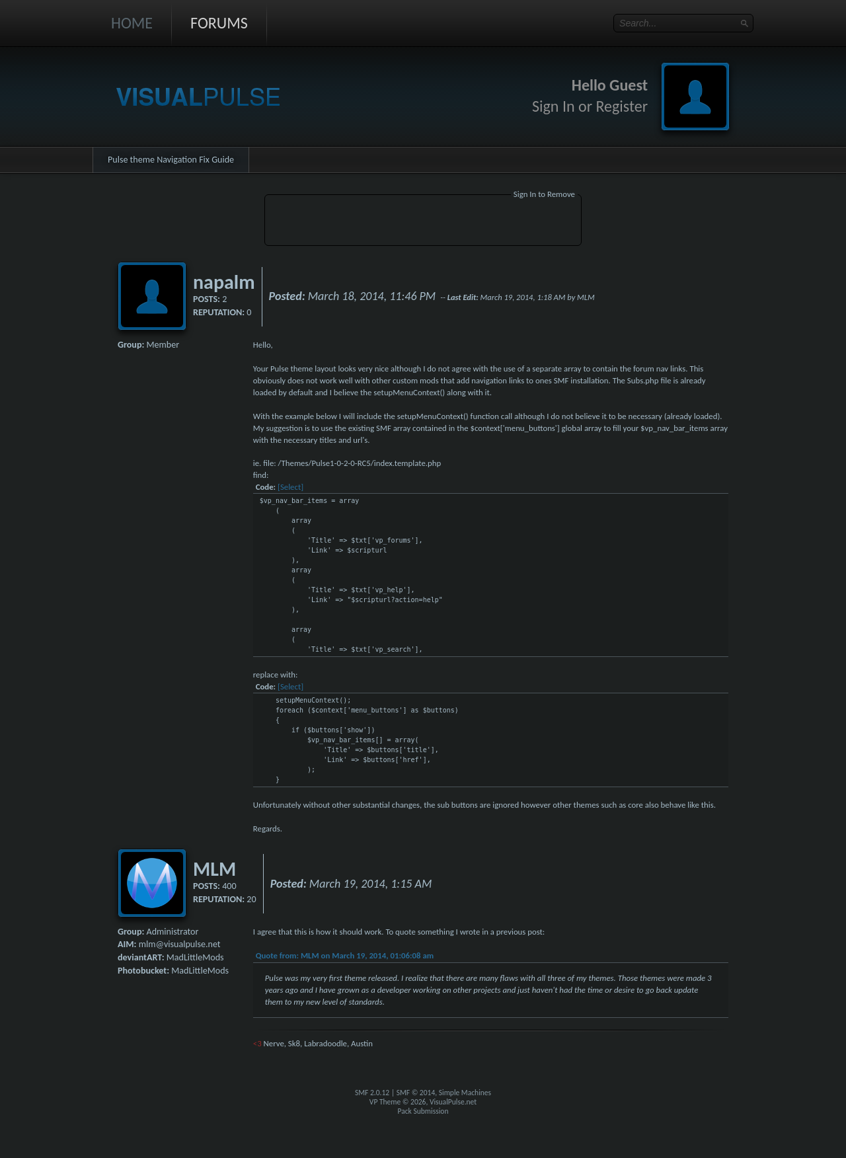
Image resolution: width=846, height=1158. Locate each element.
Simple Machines (465, 1092)
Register (622, 106)
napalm (224, 282)
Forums (219, 22)
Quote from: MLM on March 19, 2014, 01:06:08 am (345, 955)
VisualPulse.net (453, 1101)
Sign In (553, 106)
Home (132, 22)
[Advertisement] (423, 222)
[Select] (290, 487)
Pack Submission (423, 1111)
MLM (214, 869)
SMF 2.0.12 (372, 1092)
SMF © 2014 (416, 1092)
